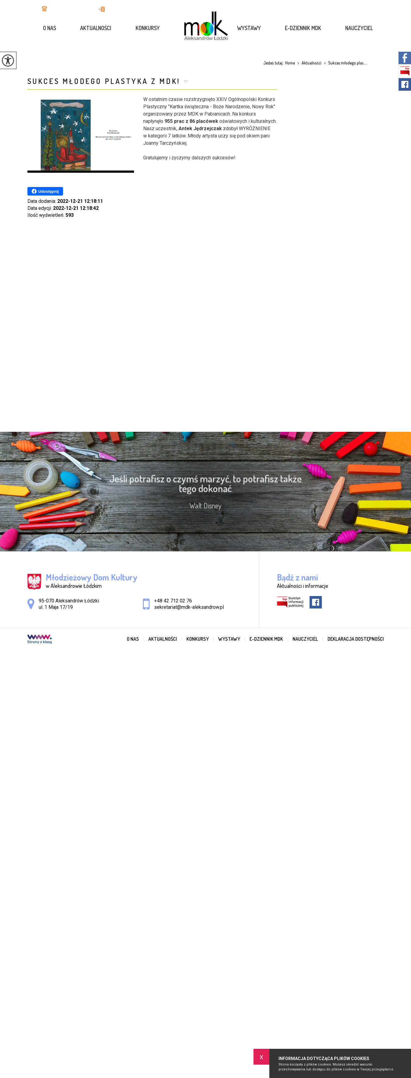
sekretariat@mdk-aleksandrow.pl (138, 9)
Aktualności (95, 28)
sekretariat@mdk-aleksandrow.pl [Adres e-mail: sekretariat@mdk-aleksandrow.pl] (189, 607)
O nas (49, 28)
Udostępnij (45, 191)
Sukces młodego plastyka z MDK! (103, 81)
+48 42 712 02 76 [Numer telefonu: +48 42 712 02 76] (173, 601)
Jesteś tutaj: (274, 63)
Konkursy (148, 28)
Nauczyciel (359, 28)
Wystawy (249, 28)
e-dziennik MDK (303, 28)
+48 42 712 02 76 (64, 9)
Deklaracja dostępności (356, 638)
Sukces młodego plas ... (344, 63)
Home (290, 63)
